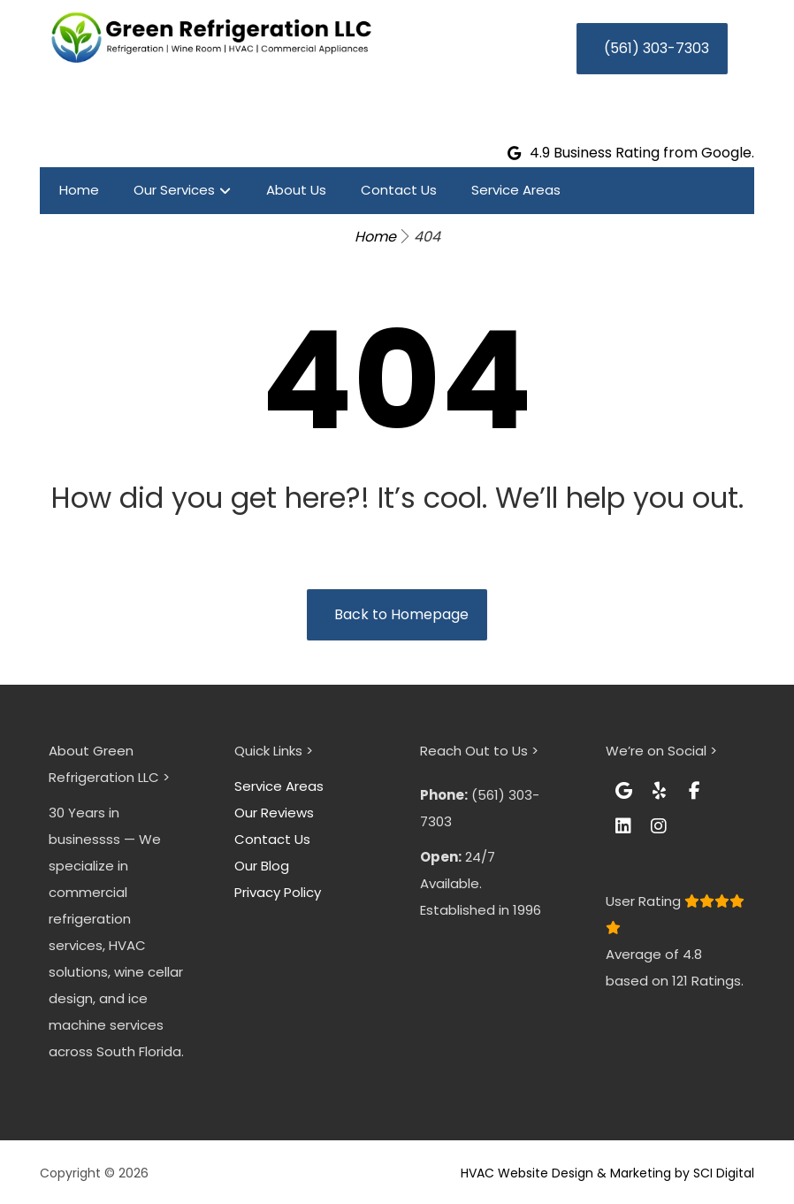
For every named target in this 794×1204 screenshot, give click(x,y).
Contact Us (272, 839)
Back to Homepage (401, 614)
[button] (623, 791)
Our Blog (261, 865)
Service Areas (279, 786)
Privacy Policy (277, 892)
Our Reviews (274, 812)
